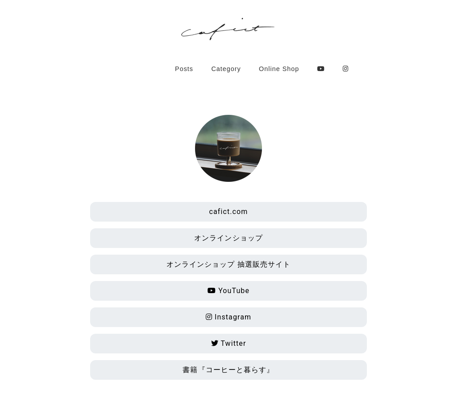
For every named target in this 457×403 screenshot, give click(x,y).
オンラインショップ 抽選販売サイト (228, 264)
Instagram (228, 317)
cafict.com (228, 211)
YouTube (228, 290)
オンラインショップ (228, 238)
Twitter (228, 343)
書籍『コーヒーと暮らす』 (228, 369)
